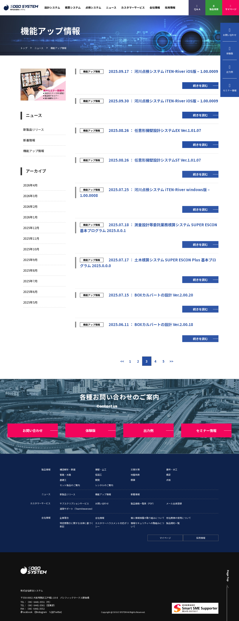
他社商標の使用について (178, 511)
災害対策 (135, 462)
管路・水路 (65, 467)
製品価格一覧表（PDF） (143, 496)
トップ (24, 48)
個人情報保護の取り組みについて (147, 511)
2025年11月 (31, 237)
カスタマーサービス (133, 7)
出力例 (229, 69)
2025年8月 (30, 269)
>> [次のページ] (175, 361)
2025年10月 (31, 248)
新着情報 (29, 140)
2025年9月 (30, 258)
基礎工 (63, 473)
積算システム (73, 7)
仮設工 (98, 467)
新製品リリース (34, 129)
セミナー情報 (229, 87)
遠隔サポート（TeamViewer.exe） (77, 501)
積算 (133, 473)
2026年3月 (30, 195)
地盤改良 (135, 467)
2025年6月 (30, 290)
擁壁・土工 (100, 462)
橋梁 (168, 467)
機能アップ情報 (34, 150)
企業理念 (64, 511)
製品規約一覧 (173, 516)
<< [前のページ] (119, 361)
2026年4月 (30, 185)
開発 (97, 473)
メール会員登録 (174, 496)
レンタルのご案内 (104, 478)
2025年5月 (30, 301)
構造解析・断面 (67, 462)
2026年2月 (30, 206)
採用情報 (170, 7)
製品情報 (45, 462)
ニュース (111, 7)
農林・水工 (171, 462)
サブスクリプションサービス (74, 496)
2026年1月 (30, 216)
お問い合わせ (229, 32)
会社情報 (155, 7)
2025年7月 (30, 279)
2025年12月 (31, 227)
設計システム (52, 7)
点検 (168, 473)
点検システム (93, 7)
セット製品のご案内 (70, 478)
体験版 (229, 50)
